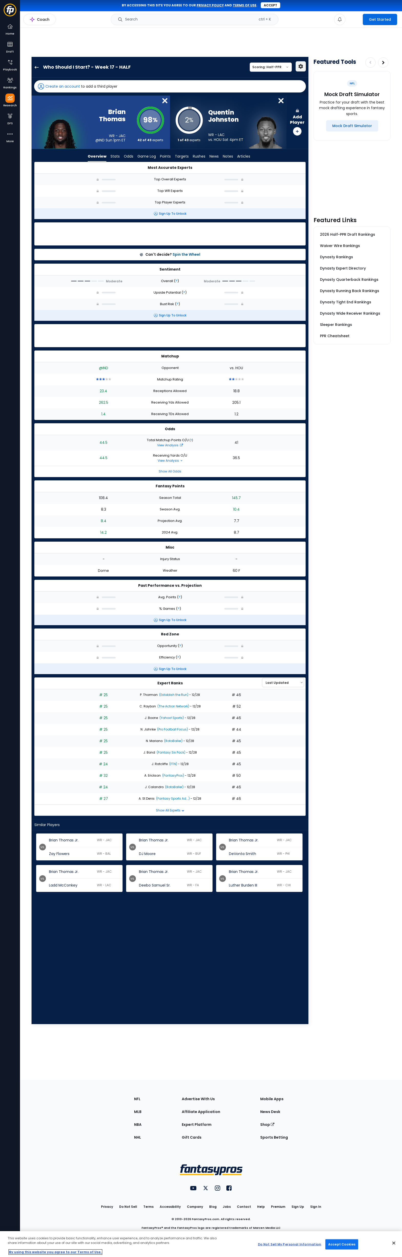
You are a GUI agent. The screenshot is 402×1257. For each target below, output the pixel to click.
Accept (270, 5)
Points (165, 156)
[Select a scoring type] (271, 67)
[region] (201, 1244)
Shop (267, 1124)
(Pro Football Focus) (172, 729)
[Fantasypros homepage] (10, 12)
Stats (115, 156)
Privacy (107, 1206)
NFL (137, 1098)
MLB (138, 1111)
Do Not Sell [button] (128, 1206)
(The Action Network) (173, 706)
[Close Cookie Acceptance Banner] (393, 1243)
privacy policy (210, 5)
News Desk (270, 1111)
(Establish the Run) (173, 695)
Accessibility (170, 1206)
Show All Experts (170, 810)
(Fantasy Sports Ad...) (172, 798)
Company (195, 1206)
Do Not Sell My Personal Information (289, 1244)
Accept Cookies (341, 1244)
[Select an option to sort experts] (283, 682)
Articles (243, 156)
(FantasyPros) (173, 775)
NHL (137, 1137)
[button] (170, 86)
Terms (148, 1206)
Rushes (199, 156)
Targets (182, 156)
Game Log (146, 156)
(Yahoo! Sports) (171, 718)
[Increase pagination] (383, 62)
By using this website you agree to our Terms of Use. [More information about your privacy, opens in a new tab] (55, 1252)
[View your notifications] (339, 19)
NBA (138, 1124)
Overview (97, 156)
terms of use (244, 5)
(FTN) (172, 764)
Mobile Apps (272, 1098)
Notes (228, 156)
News (214, 156)
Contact (244, 1206)
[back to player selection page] (35, 67)
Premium (278, 1206)
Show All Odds (170, 471)
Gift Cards (192, 1137)
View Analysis (170, 445)
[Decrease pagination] (370, 62)
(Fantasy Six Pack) (170, 752)
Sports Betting (274, 1137)
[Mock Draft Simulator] (352, 125)
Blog (213, 1206)
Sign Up (298, 1206)
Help (261, 1206)
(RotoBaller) (173, 741)
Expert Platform (197, 1124)
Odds (128, 156)
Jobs (227, 1206)
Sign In (315, 1206)
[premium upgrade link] (354, 19)
